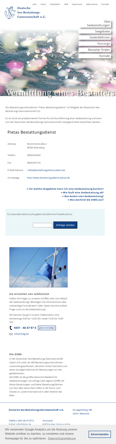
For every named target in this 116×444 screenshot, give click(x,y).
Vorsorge (104, 43)
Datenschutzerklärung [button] (62, 438)
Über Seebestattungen (99, 23)
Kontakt (105, 4)
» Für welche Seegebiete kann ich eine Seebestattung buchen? (65, 188)
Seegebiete (102, 31)
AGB (66, 4)
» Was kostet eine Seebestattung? (83, 196)
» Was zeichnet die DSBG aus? (86, 199)
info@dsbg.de (21, 333)
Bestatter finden (99, 50)
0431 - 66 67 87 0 (22, 327)
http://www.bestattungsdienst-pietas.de (48, 177)
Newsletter (55, 4)
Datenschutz (92, 4)
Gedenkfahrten (100, 37)
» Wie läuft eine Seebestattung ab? (82, 192)
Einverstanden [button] (99, 434)
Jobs (34, 4)
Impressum (77, 4)
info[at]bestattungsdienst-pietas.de (46, 170)
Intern (43, 4)
